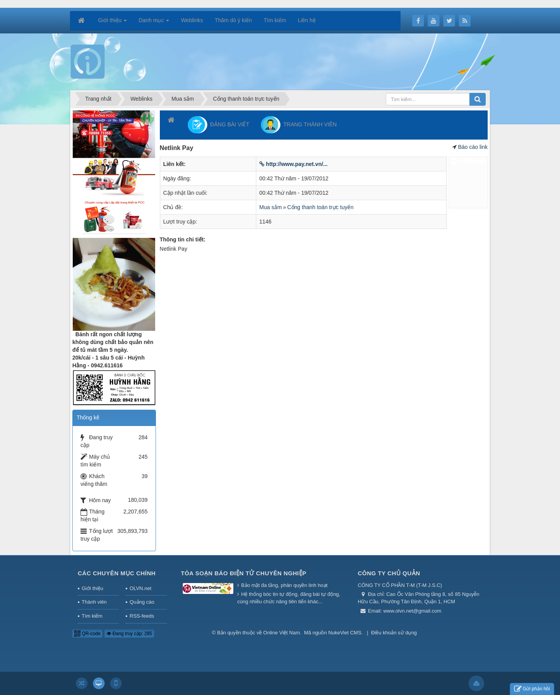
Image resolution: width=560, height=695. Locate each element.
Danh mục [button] (153, 22)
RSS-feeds (142, 616)
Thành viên (94, 602)
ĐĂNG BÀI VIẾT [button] (218, 124)
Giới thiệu (92, 588)
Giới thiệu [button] (112, 22)
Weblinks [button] (192, 20)
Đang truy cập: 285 (129, 633)
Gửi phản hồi (532, 689)
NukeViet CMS (344, 633)
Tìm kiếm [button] (275, 20)
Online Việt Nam (281, 633)
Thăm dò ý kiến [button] (233, 20)
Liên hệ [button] (307, 20)
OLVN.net (140, 588)
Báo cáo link (473, 147)
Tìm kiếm (92, 616)
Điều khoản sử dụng (394, 633)
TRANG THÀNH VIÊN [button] (299, 124)
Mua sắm (270, 207)
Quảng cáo (142, 602)
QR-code (87, 633)
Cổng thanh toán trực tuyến (320, 207)
